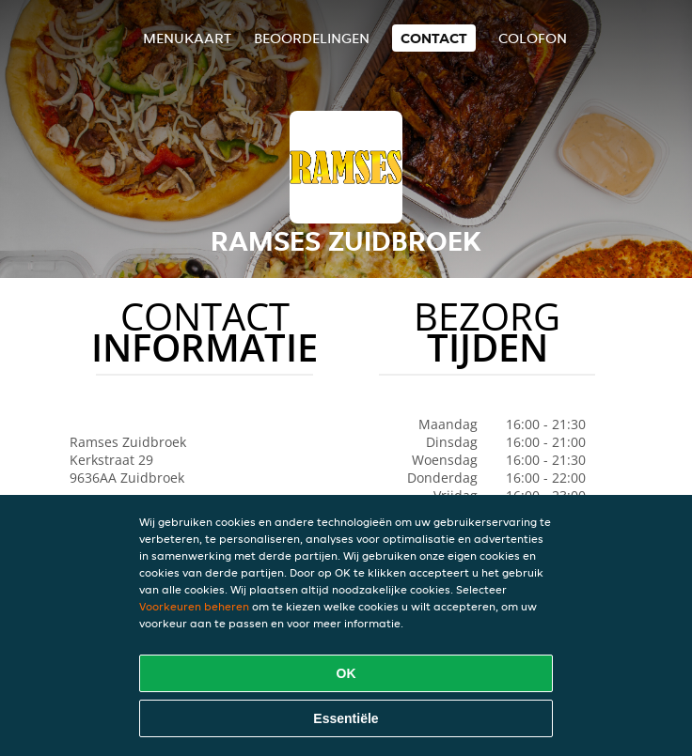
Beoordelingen (312, 38)
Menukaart (187, 38)
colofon (532, 38)
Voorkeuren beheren (194, 606)
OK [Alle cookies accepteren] (346, 673)
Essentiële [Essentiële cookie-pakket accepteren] (345, 718)
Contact (434, 38)
